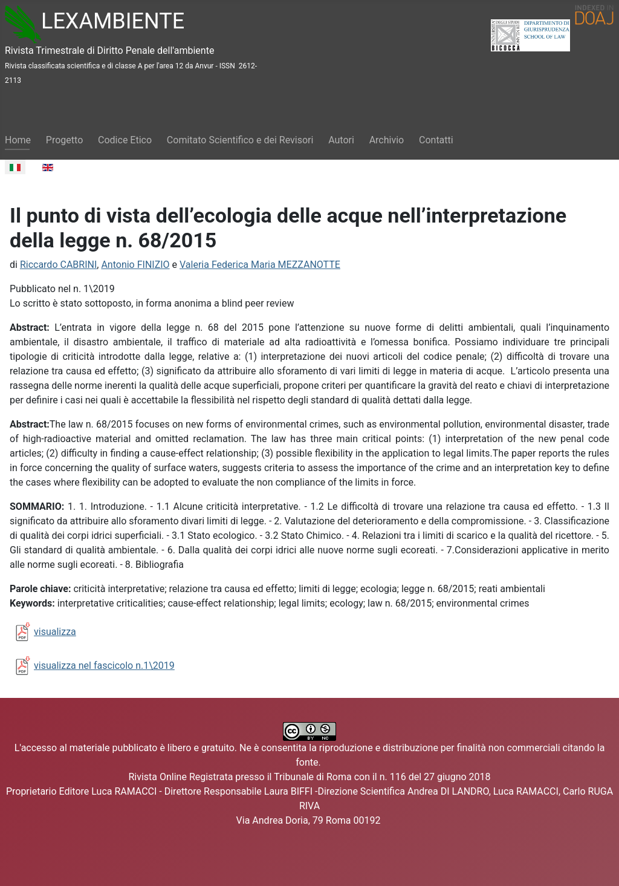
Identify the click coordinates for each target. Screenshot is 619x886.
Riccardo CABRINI (58, 264)
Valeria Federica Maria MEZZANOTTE (260, 264)
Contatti (436, 140)
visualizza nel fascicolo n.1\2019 (104, 665)
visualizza (55, 631)
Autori (341, 140)
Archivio (386, 140)
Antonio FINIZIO (135, 264)
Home (18, 140)
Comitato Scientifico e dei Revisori (240, 140)
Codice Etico (125, 140)
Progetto (64, 140)
